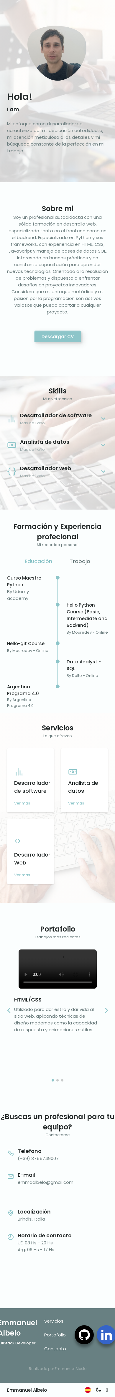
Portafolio (55, 1335)
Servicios (53, 1321)
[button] (106, 1010)
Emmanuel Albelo (27, 1390)
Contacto (55, 1349)
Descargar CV (58, 336)
